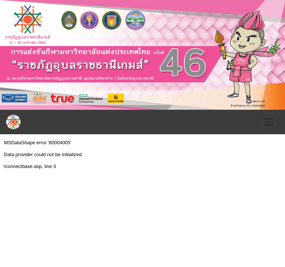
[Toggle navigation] (268, 122)
